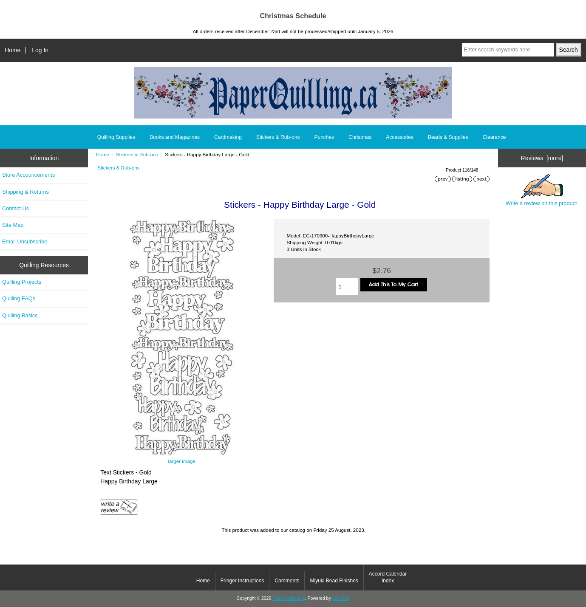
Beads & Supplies (448, 137)
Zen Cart (341, 598)
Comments (287, 581)
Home (12, 50)
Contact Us (15, 208)
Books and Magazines (175, 137)
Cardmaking (228, 137)
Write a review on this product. (542, 190)
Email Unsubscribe (24, 241)
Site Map (12, 225)
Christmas (359, 137)
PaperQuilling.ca (288, 598)
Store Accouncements (28, 175)
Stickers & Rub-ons (137, 154)
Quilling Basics (20, 315)
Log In (40, 50)
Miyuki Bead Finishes (334, 581)
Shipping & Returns (25, 192)
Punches (324, 137)
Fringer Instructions (242, 581)
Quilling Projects (21, 282)
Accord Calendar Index (388, 577)
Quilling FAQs (18, 298)
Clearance (494, 137)
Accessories (399, 137)
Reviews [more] (542, 158)
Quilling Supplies (116, 137)
